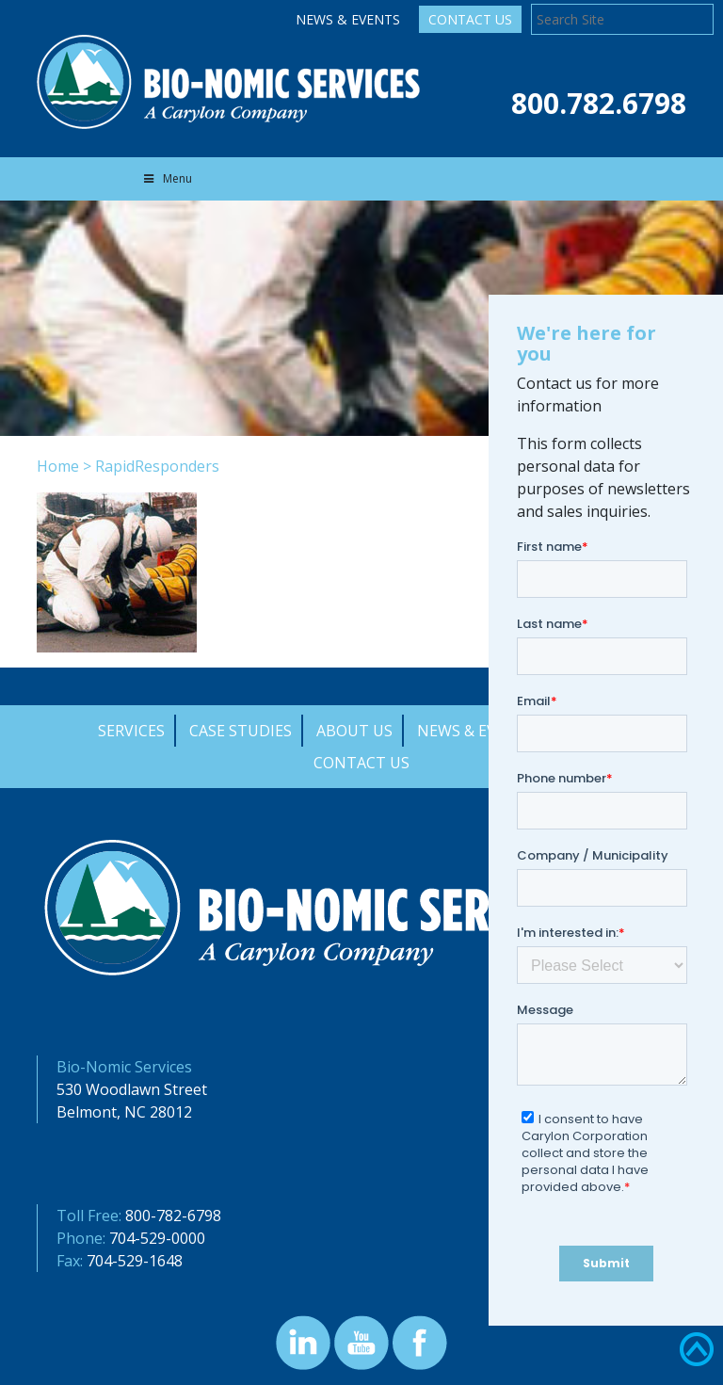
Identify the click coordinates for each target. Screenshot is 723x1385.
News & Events (348, 19)
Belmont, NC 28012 (124, 1112)
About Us (354, 730)
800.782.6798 (598, 103)
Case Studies (240, 730)
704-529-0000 (157, 1238)
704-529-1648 (135, 1260)
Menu (166, 178)
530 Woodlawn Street (131, 1089)
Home (58, 466)
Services (131, 730)
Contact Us (470, 19)
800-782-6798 (173, 1215)
